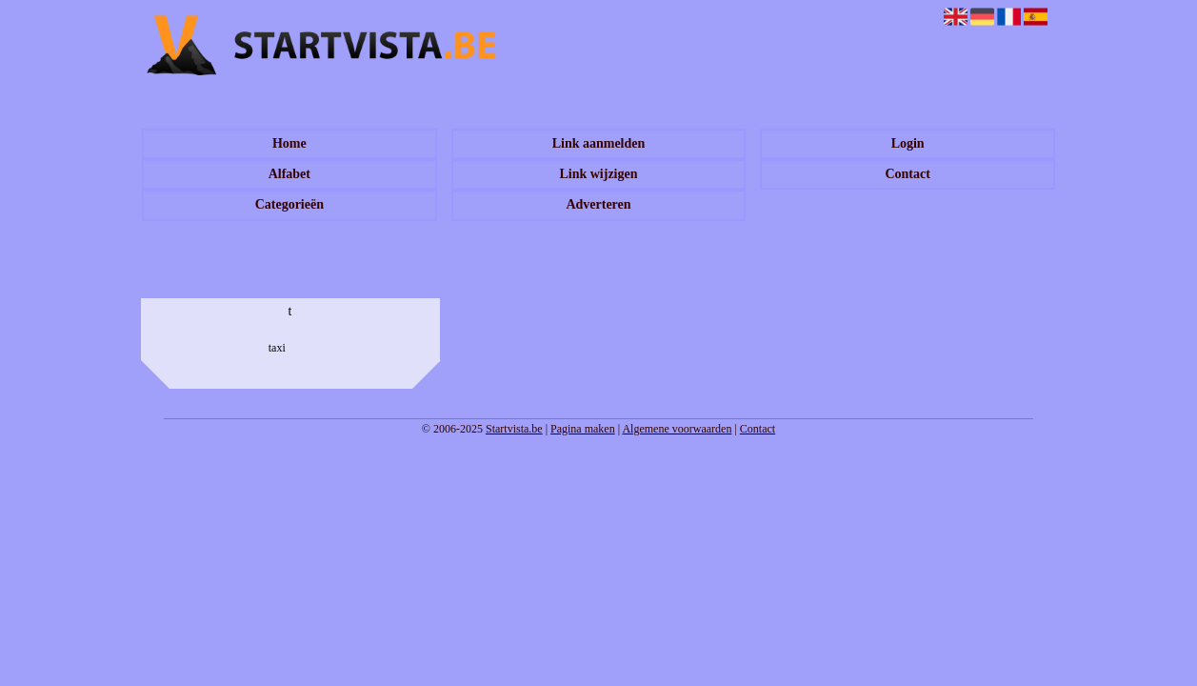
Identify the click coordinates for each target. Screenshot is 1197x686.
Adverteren (598, 204)
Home (289, 143)
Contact (907, 174)
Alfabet (289, 174)
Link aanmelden (599, 143)
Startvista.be (514, 428)
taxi (277, 347)
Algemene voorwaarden (676, 428)
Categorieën (289, 204)
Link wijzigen (598, 174)
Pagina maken (582, 428)
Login (908, 143)
